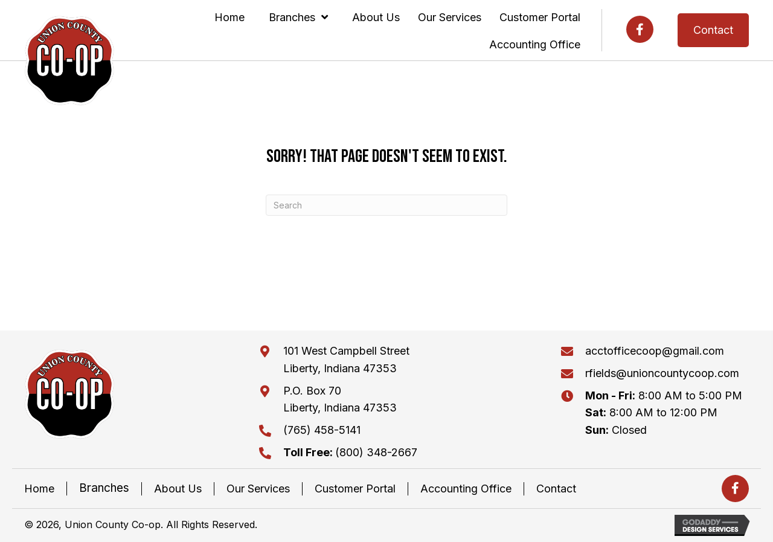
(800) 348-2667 (350, 452)
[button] (639, 29)
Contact (556, 488)
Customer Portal (355, 488)
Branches (104, 488)
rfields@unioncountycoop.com (662, 373)
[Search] (386, 205)
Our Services (258, 488)
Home (39, 488)
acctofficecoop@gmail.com (654, 350)
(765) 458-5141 (322, 430)
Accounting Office (466, 488)
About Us (178, 488)
